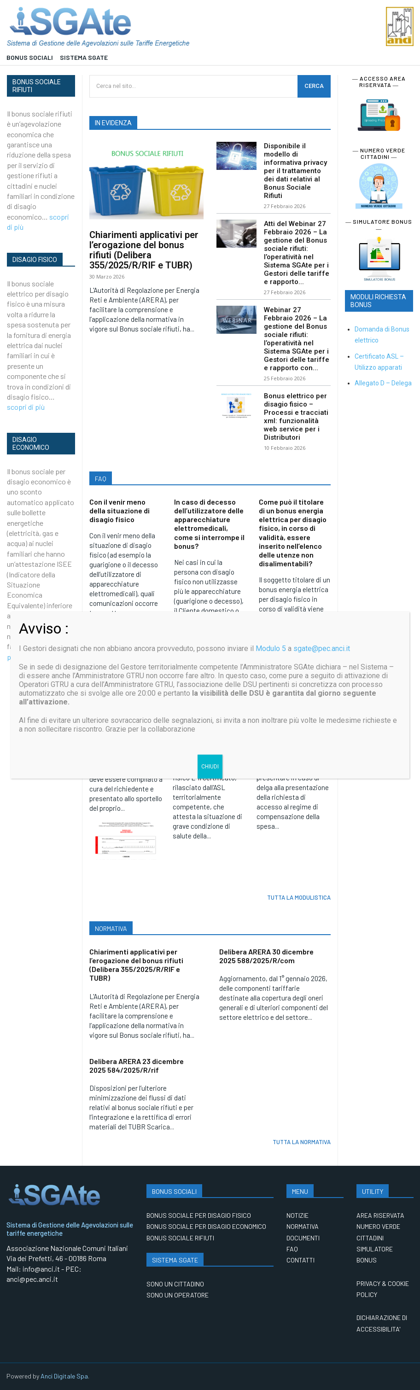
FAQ (100, 479)
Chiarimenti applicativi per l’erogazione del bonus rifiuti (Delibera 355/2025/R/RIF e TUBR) (143, 250)
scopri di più (26, 406)
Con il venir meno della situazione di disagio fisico (119, 510)
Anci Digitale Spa (64, 1376)
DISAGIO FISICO (34, 259)
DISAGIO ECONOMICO (30, 443)
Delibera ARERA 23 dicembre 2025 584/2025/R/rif (136, 1065)
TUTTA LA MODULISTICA (299, 897)
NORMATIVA (111, 928)
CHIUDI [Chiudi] (210, 766)
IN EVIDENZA (113, 123)
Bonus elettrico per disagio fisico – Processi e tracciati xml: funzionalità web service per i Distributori (296, 417)
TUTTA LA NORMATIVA (302, 1142)
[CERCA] (314, 86)
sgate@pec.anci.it (321, 648)
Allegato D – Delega (383, 383)
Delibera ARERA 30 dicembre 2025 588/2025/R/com (266, 956)
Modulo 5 (271, 648)
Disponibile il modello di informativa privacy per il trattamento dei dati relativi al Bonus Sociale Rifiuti (295, 171)
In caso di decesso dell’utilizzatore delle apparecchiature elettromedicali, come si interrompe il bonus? (209, 523)
